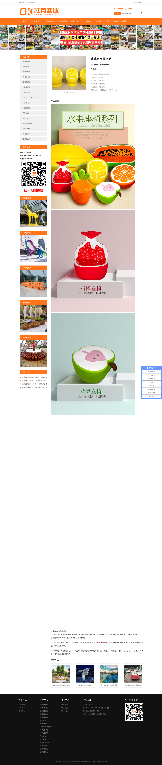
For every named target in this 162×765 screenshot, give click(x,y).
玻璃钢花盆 (26, 77)
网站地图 (138, 2)
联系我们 (124, 21)
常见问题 (64, 711)
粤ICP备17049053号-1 (100, 761)
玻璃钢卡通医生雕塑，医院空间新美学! (33, 384)
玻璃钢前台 (26, 139)
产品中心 (99, 21)
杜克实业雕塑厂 (71, 761)
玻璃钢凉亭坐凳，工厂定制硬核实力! (33, 381)
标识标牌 (25, 118)
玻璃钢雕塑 (49, 21)
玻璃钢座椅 (26, 72)
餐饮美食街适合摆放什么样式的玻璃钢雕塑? (33, 387)
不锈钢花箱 (26, 103)
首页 (25, 21)
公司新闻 (64, 705)
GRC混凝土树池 (28, 97)
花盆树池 (87, 21)
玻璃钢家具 (26, 134)
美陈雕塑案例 (112, 21)
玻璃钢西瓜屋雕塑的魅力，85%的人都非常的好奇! (33, 377)
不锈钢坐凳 (26, 92)
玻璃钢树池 (26, 82)
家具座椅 (74, 21)
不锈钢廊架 (26, 108)
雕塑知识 (64, 708)
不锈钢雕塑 (62, 21)
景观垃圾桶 (26, 129)
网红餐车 (25, 113)
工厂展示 (22, 708)
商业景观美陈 (27, 123)
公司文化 (22, 711)
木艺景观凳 (26, 87)
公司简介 (37, 21)
